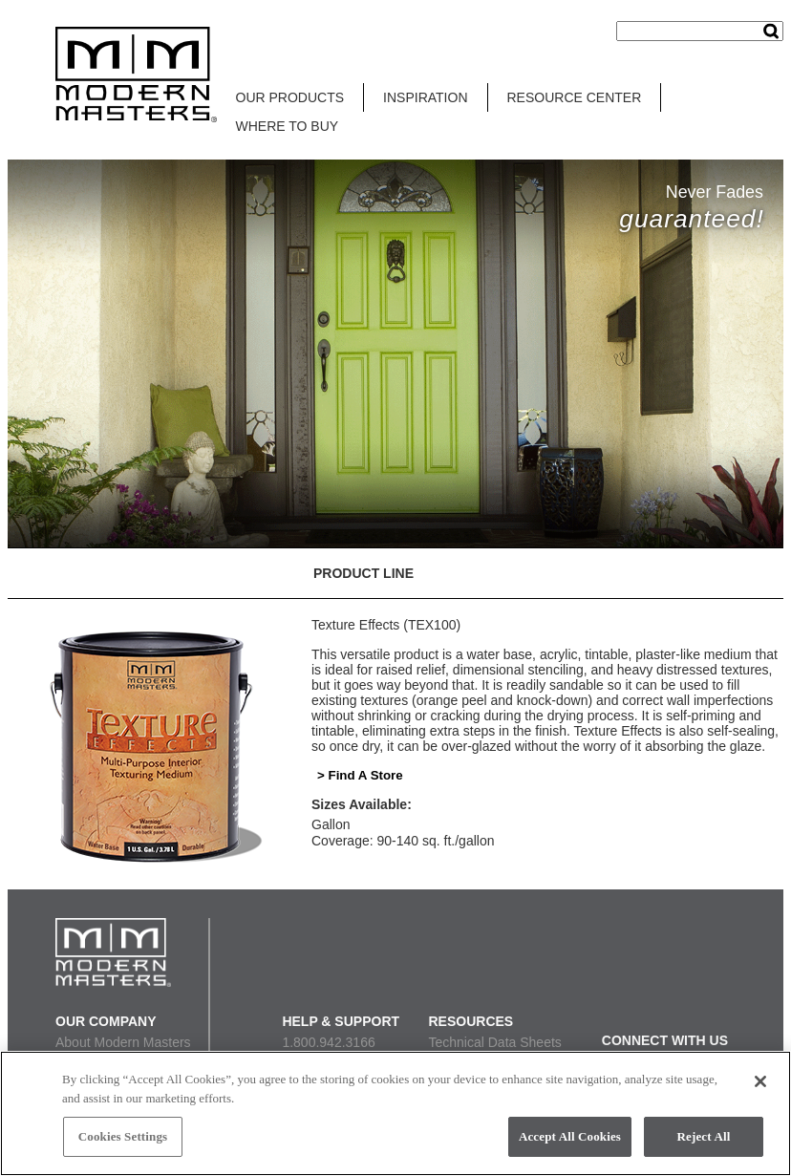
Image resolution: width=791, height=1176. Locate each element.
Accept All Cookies (570, 1136)
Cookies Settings (122, 1136)
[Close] (760, 1081)
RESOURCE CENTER (574, 97)
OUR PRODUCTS (290, 97)
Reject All (704, 1136)
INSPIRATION (425, 97)
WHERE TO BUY (287, 126)
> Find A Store (360, 775)
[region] (395, 1113)
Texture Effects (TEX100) (385, 624)
